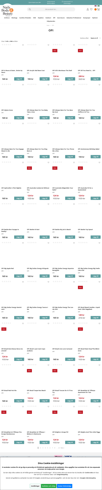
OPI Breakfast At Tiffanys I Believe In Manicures (36, 433)
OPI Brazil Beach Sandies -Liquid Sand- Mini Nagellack (89, 308)
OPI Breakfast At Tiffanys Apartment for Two (86, 391)
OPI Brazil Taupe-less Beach (36, 390)
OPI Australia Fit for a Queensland (85, 189)
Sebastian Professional (74, 18)
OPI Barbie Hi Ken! (33, 229)
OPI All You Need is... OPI (86, 70)
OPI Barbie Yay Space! (85, 229)
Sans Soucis (61, 18)
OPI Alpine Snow (7, 110)
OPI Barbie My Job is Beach (61, 229)
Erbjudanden (51, 21)
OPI (54, 18)
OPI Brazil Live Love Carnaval (62, 349)
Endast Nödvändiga (64, 486)
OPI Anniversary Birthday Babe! (88, 149)
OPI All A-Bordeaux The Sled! (62, 70)
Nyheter (95, 18)
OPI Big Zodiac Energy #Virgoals (38, 268)
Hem (48, 25)
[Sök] (51, 9)
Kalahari (48, 18)
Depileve (41, 18)
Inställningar (35, 486)
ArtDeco (7, 18)
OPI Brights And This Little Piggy (89, 432)
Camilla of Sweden (25, 18)
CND (34, 18)
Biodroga (14, 18)
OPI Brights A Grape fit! (60, 432)
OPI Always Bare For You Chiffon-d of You (86, 111)
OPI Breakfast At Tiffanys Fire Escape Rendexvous (11, 433)
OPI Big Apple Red (7, 268)
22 (59, 448)
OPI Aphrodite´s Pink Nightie (11, 188)
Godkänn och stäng (48, 486)
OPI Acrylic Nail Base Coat (36, 70)
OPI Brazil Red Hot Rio (9, 390)
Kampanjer (86, 18)
